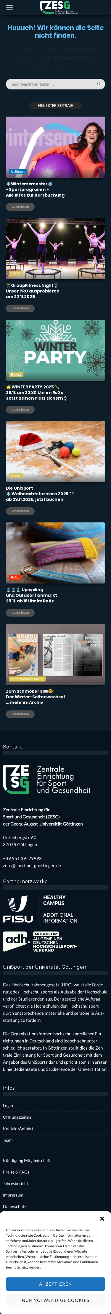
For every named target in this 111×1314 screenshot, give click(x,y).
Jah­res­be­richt (15, 1183)
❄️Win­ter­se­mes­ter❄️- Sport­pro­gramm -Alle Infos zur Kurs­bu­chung (35, 189)
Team (8, 1140)
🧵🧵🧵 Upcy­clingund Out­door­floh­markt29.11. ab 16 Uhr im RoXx (31, 595)
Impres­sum (13, 1194)
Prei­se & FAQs (16, 1171)
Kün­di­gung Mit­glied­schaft (27, 1160)
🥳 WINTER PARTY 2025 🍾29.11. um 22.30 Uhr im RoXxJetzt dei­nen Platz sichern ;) (36, 392)
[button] (102, 1234)
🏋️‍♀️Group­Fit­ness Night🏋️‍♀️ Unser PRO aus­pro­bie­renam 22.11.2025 (32, 291)
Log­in (8, 1105)
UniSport (18, 172)
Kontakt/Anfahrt (18, 1128)
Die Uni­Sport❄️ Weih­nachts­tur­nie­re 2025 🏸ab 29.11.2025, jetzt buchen (40, 493)
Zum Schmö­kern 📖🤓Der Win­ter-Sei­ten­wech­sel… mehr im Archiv (35, 696)
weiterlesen (20, 207)
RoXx (16, 577)
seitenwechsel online (28, 679)
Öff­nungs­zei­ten (17, 1116)
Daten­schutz (14, 1206)
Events (17, 273)
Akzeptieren (55, 1299)
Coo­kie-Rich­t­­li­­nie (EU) (23, 1217)
